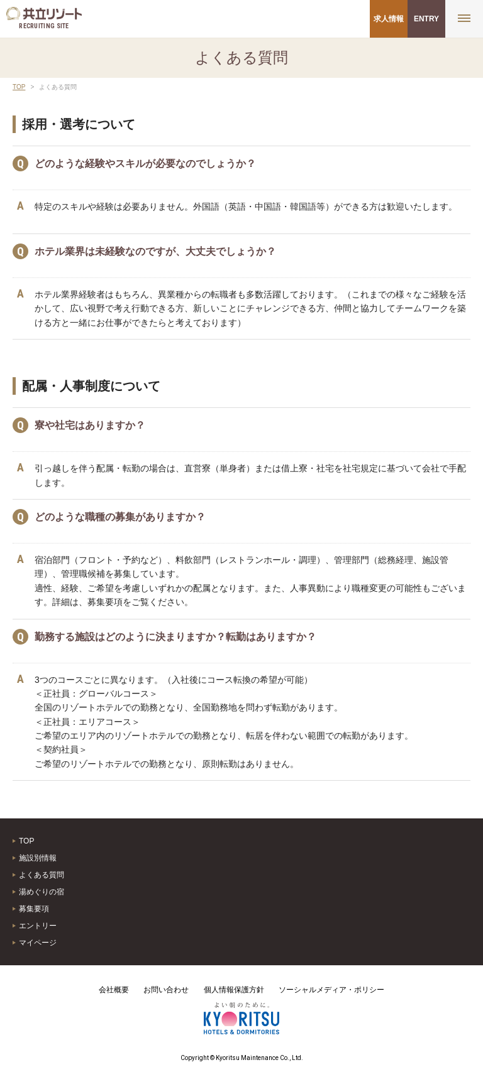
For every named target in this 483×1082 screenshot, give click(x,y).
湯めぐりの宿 (41, 892)
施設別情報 (38, 858)
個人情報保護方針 (234, 989)
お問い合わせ (166, 989)
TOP (19, 86)
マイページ (38, 942)
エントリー (38, 925)
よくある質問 (41, 875)
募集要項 (34, 909)
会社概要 (114, 989)
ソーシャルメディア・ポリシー (331, 989)
